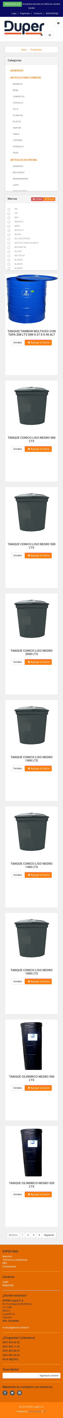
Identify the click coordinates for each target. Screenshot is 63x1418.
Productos (36, 49)
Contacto (38, 13)
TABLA (16, 134)
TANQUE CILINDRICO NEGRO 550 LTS (31, 1078)
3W (15, 213)
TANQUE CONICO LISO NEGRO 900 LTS (31, 439)
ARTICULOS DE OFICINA (23, 160)
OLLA (15, 109)
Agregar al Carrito (39, 342)
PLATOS (17, 121)
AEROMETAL (20, 247)
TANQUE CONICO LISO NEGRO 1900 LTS (31, 758)
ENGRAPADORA (20, 179)
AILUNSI (18, 251)
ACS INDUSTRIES (22, 238)
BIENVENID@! (52, 13)
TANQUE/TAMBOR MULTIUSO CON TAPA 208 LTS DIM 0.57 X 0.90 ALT (31, 332)
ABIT (16, 217)
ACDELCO (19, 230)
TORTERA (17, 140)
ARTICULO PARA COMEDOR (25, 77)
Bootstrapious (34, 1411)
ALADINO (18, 264)
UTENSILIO (18, 146)
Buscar (49, 199)
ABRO (17, 226)
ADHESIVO (18, 166)
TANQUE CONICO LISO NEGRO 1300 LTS (31, 865)
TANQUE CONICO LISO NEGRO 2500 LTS (31, 652)
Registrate (25, 13)
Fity (45, 1411)
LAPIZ (16, 185)
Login (13, 13)
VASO (15, 153)
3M (15, 209)
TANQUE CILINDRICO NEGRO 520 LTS (31, 1184)
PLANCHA (18, 115)
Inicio (24, 49)
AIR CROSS (19, 255)
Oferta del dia (12, 4)
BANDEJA (17, 84)
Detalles (17, 342)
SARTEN (17, 128)
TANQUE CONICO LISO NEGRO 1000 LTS (31, 971)
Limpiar (37, 199)
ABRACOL (19, 222)
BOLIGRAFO (19, 172)
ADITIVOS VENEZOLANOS (26, 243)
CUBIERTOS (18, 96)
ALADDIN (18, 260)
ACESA (17, 234)
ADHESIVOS (16, 70)
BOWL (16, 90)
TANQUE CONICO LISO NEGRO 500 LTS (31, 545)
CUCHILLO (18, 103)
